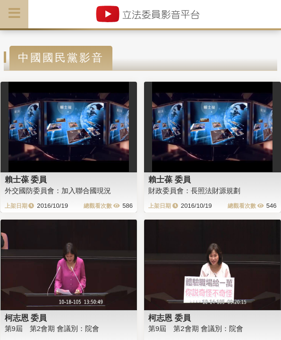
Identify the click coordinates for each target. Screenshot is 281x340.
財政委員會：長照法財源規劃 (194, 191)
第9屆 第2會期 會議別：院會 (52, 328)
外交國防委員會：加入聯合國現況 (58, 191)
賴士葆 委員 (26, 179)
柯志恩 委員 (26, 318)
